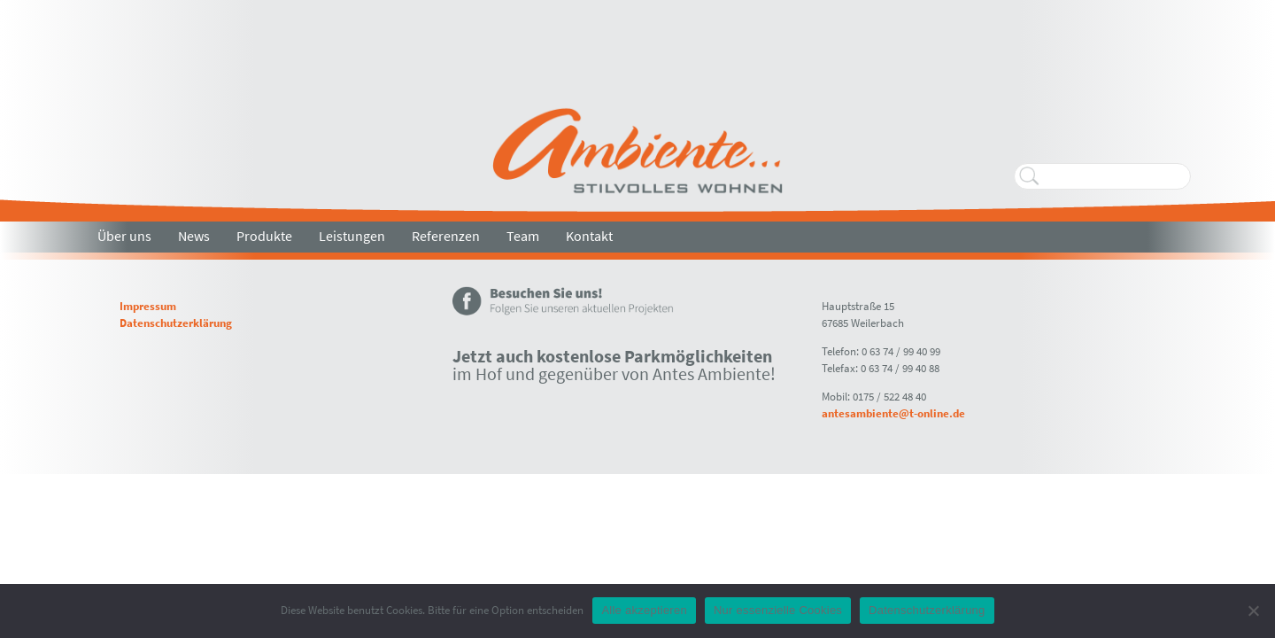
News (194, 236)
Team (522, 236)
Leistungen (352, 236)
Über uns (124, 236)
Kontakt (589, 236)
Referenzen (446, 236)
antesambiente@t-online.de (893, 413)
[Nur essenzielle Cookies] (1253, 610)
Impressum (148, 306)
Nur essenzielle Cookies (778, 610)
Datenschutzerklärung (176, 322)
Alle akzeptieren (644, 610)
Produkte (264, 236)
